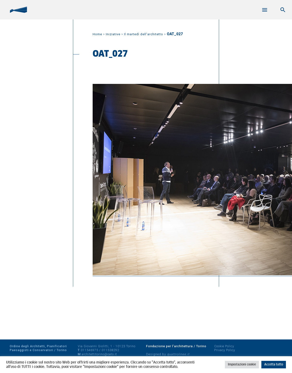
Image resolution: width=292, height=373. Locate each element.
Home (97, 34)
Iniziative (113, 34)
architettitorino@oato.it (99, 354)
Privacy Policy (224, 350)
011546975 (89, 350)
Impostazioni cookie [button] (242, 364)
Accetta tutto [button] (273, 364)
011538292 (110, 350)
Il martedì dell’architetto (143, 34)
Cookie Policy (224, 346)
